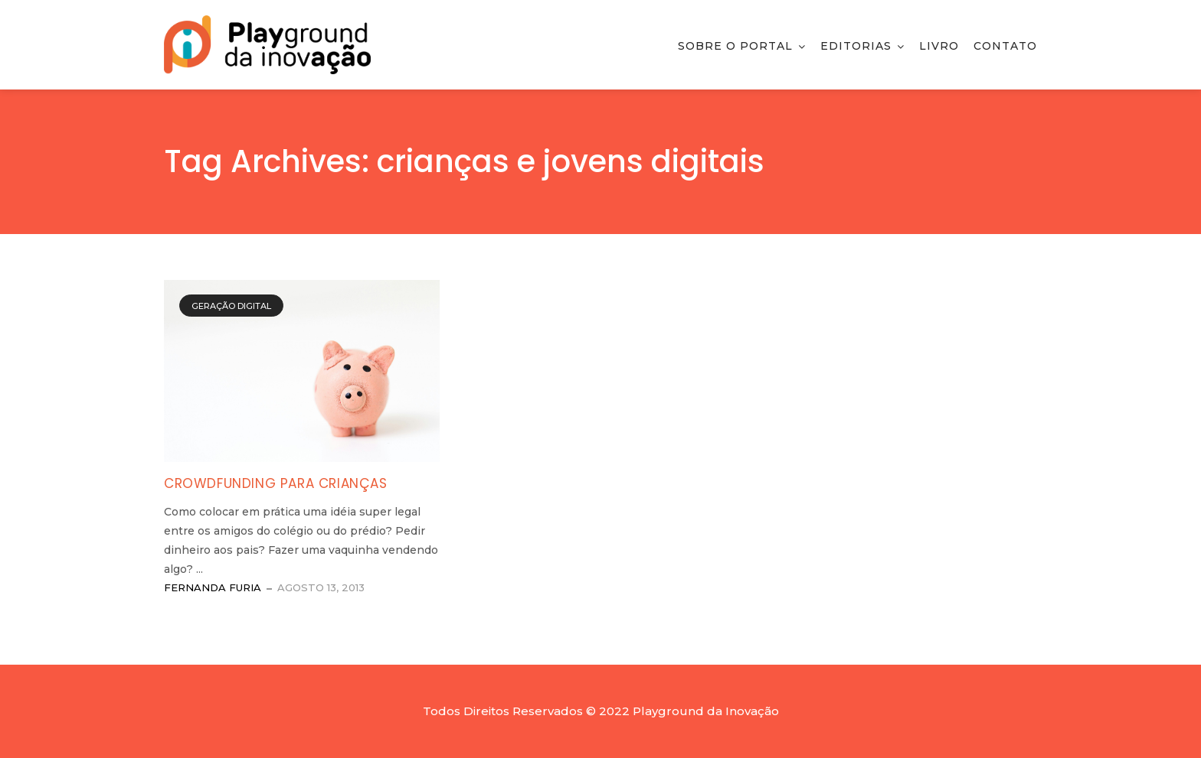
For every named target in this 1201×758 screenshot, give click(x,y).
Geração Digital (231, 306)
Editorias (856, 46)
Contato (1005, 46)
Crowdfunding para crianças (276, 483)
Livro (939, 46)
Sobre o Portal (735, 46)
